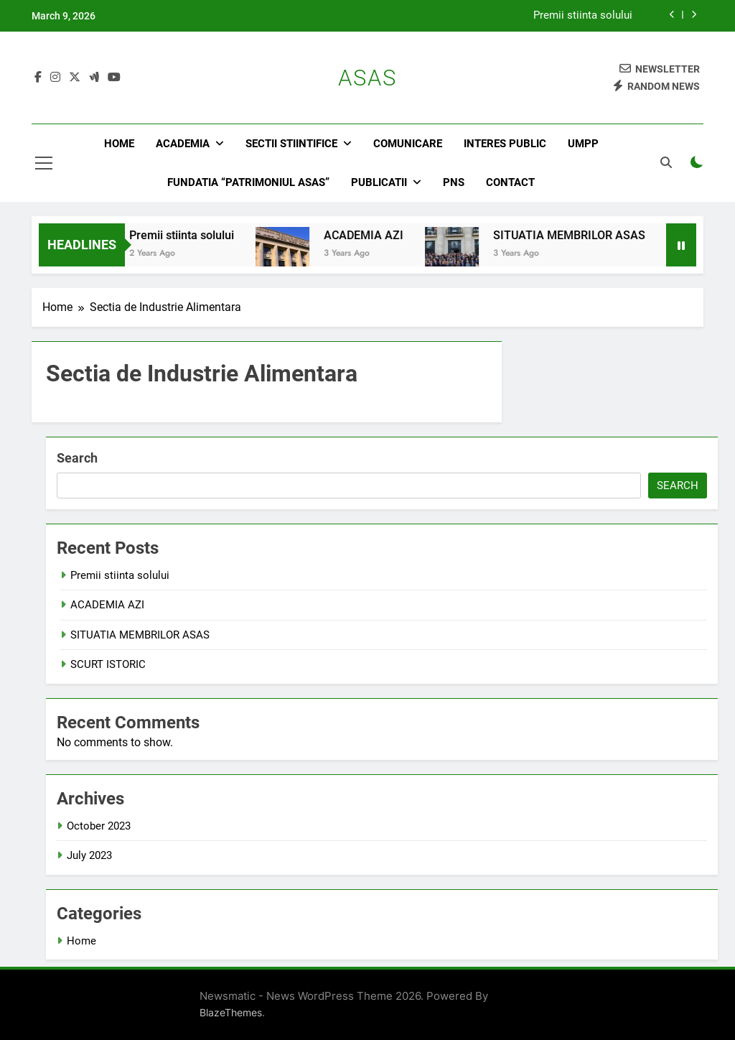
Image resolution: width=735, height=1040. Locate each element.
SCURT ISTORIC (108, 664)
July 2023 (89, 855)
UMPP (583, 143)
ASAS (367, 78)
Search (77, 457)
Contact (510, 182)
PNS (453, 182)
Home (119, 143)
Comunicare (407, 143)
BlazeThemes (231, 1012)
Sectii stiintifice (291, 143)
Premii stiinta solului (582, 16)
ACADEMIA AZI (373, 235)
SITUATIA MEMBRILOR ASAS (579, 235)
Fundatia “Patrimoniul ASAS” (248, 182)
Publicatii (379, 182)
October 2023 (99, 826)
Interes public (505, 143)
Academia (183, 143)
